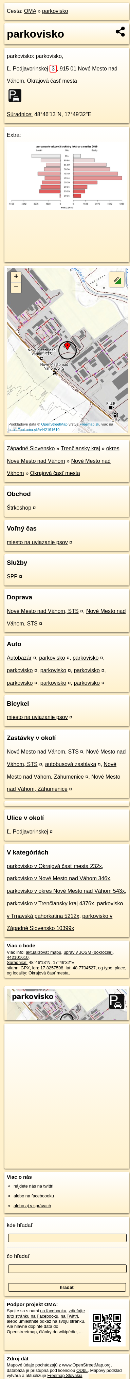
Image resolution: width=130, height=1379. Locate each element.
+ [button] (16, 277)
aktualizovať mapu (43, 952)
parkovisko (55, 11)
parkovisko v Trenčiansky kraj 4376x (50, 903)
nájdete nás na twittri (33, 1186)
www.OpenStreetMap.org (86, 1364)
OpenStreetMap (54, 424)
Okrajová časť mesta (55, 473)
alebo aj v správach (32, 1205)
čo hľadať (18, 1256)
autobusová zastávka (70, 764)
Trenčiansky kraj (80, 448)
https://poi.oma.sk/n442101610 (33, 430)
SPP (12, 576)
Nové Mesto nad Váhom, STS (43, 611)
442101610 (18, 957)
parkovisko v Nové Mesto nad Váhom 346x (58, 878)
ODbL (82, 1370)
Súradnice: (20, 114)
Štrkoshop (19, 508)
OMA (30, 11)
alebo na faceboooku (34, 1195)
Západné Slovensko (31, 448)
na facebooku (53, 1310)
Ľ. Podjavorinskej (32, 69)
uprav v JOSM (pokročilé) (87, 952)
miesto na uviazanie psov (37, 542)
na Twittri (69, 1316)
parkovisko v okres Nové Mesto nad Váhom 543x (66, 891)
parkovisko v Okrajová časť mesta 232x (54, 866)
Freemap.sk (89, 424)
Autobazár (19, 658)
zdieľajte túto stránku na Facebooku (46, 1313)
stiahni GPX (18, 967)
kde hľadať (20, 1225)
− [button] (16, 288)
